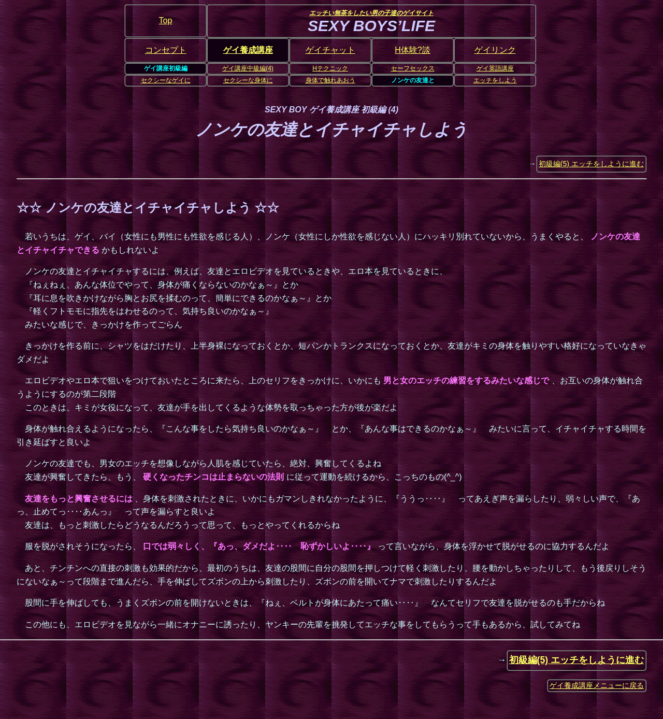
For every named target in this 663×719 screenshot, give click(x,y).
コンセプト (165, 50)
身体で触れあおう (330, 80)
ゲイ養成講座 (248, 50)
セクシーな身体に (248, 80)
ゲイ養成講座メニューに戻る (597, 685)
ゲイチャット (330, 50)
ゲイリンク (495, 50)
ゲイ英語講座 (495, 68)
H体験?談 (412, 50)
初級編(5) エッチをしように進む (591, 164)
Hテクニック (330, 68)
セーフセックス (413, 68)
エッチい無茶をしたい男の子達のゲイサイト (371, 13)
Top (165, 20)
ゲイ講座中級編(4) (247, 68)
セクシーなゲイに (166, 80)
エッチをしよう (495, 80)
